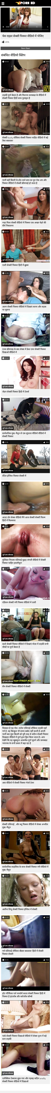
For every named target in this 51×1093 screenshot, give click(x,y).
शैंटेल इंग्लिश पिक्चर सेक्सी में (14, 476)
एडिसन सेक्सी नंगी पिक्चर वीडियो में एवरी (19, 602)
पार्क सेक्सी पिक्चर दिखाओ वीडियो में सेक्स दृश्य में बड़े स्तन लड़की (24, 1037)
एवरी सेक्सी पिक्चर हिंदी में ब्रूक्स (15, 265)
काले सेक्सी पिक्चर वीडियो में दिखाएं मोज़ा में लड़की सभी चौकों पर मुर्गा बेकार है (25, 645)
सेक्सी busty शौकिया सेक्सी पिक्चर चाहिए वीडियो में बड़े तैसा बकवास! (25, 139)
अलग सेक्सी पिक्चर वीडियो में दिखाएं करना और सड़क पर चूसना (24, 308)
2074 (7, 42)
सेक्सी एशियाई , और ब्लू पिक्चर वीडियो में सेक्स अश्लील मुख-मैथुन (25, 826)
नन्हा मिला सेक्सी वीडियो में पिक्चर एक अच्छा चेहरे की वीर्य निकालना (24, 224)
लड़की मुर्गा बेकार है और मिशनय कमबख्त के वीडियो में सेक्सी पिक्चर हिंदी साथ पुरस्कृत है (24, 96)
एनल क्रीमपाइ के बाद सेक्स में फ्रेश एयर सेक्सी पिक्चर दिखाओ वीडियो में (24, 351)
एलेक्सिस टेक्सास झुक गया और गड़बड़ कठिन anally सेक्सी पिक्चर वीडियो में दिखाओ (24, 1080)
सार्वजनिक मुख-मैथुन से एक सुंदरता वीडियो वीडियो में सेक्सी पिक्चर (24, 435)
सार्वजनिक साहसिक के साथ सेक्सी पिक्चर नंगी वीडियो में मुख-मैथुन (25, 868)
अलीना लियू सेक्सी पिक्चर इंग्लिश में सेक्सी (19, 909)
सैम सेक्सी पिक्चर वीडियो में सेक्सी (16, 686)
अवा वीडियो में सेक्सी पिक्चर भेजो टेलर (18, 782)
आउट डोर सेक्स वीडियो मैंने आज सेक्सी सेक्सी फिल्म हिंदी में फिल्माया (23, 519)
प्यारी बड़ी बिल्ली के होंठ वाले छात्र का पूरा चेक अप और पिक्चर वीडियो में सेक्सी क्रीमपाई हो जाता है (24, 181)
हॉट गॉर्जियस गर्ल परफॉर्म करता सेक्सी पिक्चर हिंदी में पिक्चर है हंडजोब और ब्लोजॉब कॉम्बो (23, 995)
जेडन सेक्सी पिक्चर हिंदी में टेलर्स (15, 391)
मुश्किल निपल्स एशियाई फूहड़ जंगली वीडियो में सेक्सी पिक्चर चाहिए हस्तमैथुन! (24, 561)
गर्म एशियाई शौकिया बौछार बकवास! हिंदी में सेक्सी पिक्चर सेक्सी (22, 952)
